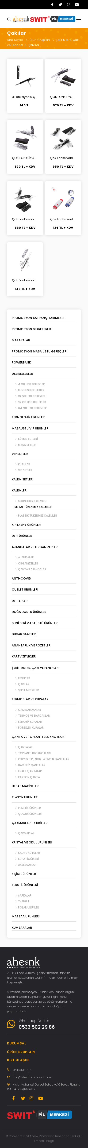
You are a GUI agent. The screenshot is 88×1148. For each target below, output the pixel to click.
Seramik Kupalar (27, 722)
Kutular (21, 464)
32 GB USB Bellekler (29, 402)
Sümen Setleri (25, 439)
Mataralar (21, 340)
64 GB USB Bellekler (29, 408)
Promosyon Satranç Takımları (38, 318)
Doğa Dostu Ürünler (29, 612)
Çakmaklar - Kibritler (29, 823)
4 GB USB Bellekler (28, 384)
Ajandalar (23, 557)
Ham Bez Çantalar (28, 765)
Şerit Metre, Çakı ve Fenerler (35, 667)
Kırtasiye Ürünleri (26, 524)
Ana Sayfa (15, 40)
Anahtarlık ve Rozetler (31, 645)
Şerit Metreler (25, 690)
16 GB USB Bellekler (29, 396)
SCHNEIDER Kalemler (29, 501)
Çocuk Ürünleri (27, 814)
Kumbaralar (22, 927)
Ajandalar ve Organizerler (34, 547)
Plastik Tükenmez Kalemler (34, 516)
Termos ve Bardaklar (31, 716)
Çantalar (22, 747)
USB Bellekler (22, 373)
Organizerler (25, 563)
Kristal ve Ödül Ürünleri (32, 842)
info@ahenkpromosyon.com (32, 1077)
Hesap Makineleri (25, 786)
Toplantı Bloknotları (31, 753)
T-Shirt (20, 901)
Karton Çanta (26, 777)
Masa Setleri (24, 445)
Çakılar (33, 45)
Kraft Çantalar (27, 771)
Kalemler (19, 490)
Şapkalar (21, 895)
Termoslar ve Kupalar (30, 699)
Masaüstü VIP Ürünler (30, 428)
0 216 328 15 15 (22, 1070)
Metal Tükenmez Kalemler (32, 507)
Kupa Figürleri (25, 859)
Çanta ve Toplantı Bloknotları (38, 736)
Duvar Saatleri (24, 634)
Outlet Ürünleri (25, 589)
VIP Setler (20, 454)
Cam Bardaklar (26, 710)
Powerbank (21, 362)
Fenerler (21, 678)
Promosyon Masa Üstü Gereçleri (39, 351)
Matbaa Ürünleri (25, 916)
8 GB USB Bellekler (28, 390)
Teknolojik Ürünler (28, 417)
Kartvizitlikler (24, 656)
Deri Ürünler (22, 535)
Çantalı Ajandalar (29, 569)
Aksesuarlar (24, 865)
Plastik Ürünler (25, 797)
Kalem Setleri (22, 479)
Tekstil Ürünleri (25, 885)
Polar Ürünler (25, 907)
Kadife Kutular (26, 853)
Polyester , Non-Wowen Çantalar (40, 759)
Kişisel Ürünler (24, 874)
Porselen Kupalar (28, 728)
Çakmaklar (23, 833)
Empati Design (44, 1141)
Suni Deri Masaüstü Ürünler (34, 623)
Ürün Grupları (40, 40)
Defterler (19, 601)
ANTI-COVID (21, 578)
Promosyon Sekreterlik (31, 329)
